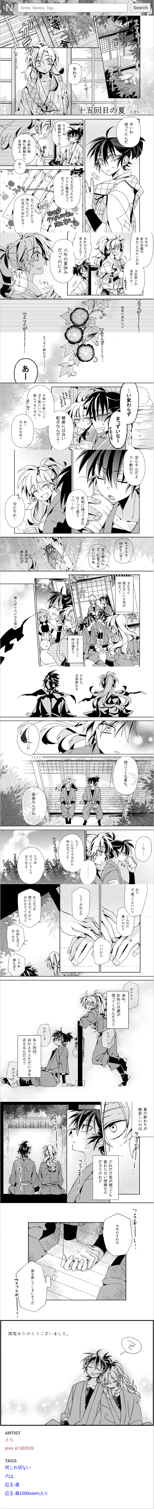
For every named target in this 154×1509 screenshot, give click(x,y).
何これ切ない (18, 1467)
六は (9, 1475)
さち (9, 1439)
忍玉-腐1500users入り (26, 1493)
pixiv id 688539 (19, 1448)
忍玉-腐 (12, 1484)
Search (140, 7)
